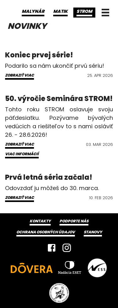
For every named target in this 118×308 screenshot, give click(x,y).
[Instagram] (67, 248)
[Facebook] (52, 248)
